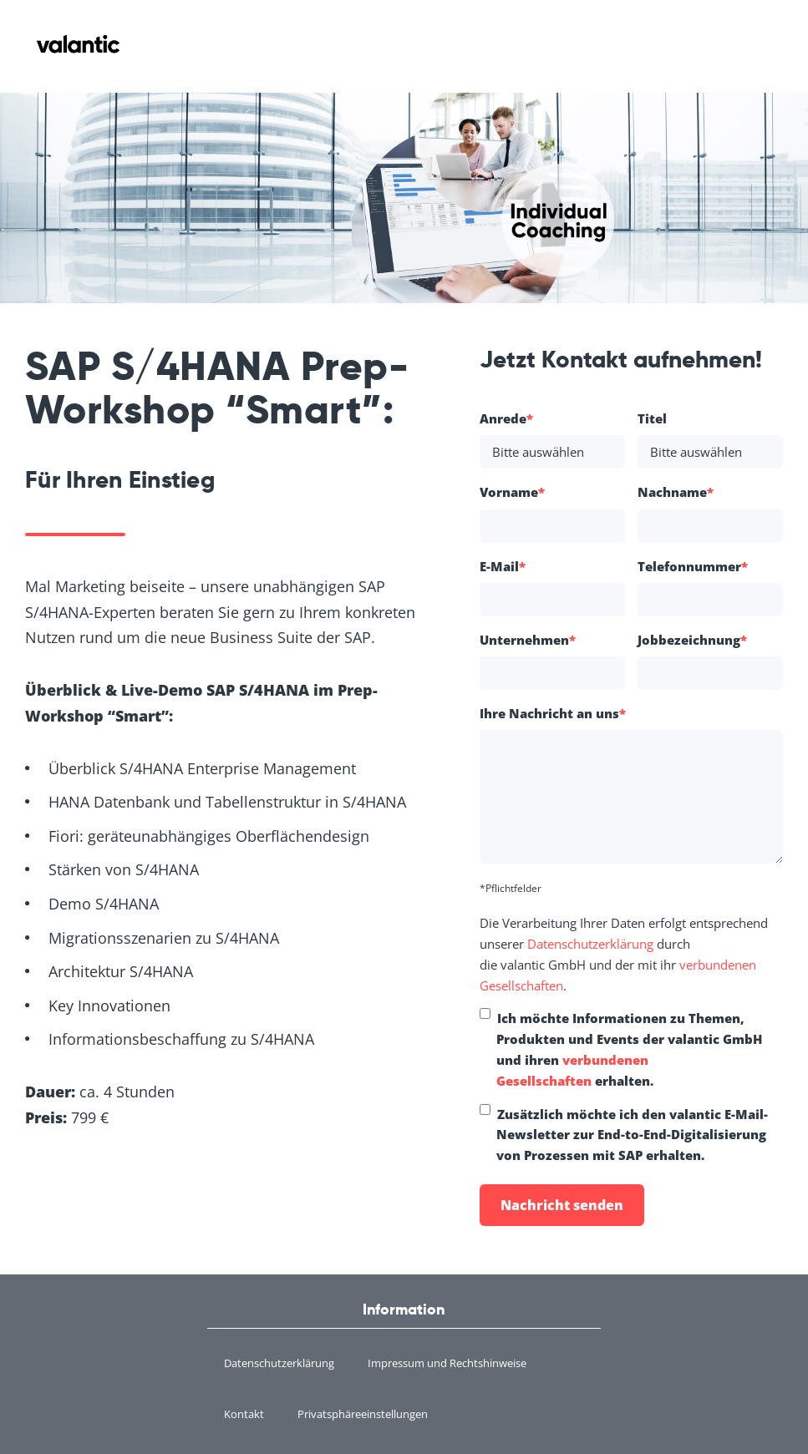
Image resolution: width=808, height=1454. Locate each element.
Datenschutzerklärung (590, 943)
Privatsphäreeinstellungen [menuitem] (362, 1413)
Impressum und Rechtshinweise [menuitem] (447, 1362)
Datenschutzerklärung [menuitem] (279, 1362)
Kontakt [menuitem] (244, 1413)
